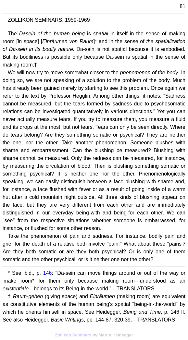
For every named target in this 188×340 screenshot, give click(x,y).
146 (47, 273)
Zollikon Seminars (73, 335)
